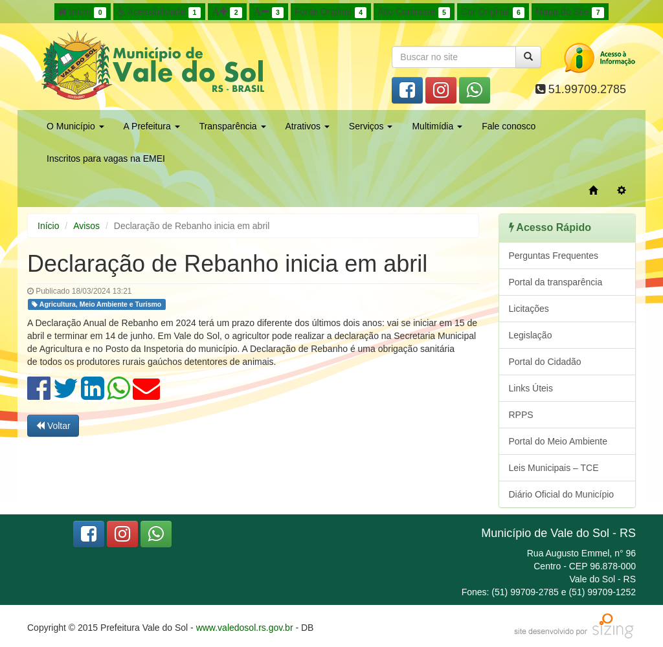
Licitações (529, 308)
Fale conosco (508, 126)
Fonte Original (330, 12)
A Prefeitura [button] (152, 126)
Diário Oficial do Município (561, 494)
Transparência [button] (232, 126)
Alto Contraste (413, 12)
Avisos (86, 226)
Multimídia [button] (437, 126)
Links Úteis (531, 388)
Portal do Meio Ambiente (558, 441)
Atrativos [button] (308, 126)
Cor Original (492, 12)
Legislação (530, 335)
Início (82, 12)
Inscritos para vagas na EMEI (106, 158)
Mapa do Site (569, 12)
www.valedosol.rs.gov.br (244, 627)
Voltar (53, 426)
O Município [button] (75, 126)
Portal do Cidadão (545, 361)
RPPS (521, 415)
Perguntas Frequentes (554, 255)
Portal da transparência (556, 282)
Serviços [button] (371, 126)
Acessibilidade (159, 12)
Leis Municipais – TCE (554, 468)
